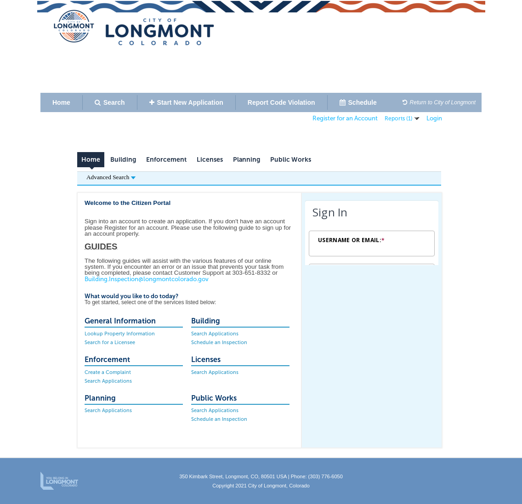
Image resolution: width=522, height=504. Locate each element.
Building (123, 160)
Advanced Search (111, 177)
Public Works (290, 160)
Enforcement (166, 160)
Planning (246, 160)
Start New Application (186, 102)
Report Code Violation (281, 102)
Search (110, 102)
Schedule (358, 102)
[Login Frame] (371, 233)
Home (61, 102)
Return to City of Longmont (439, 102)
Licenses (210, 160)
